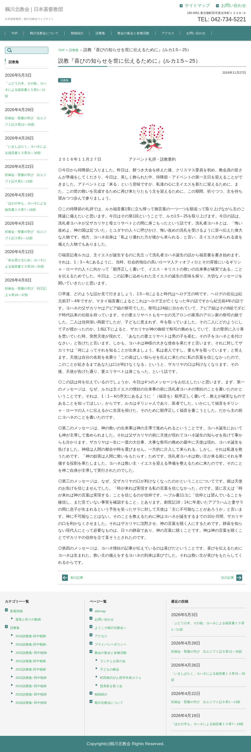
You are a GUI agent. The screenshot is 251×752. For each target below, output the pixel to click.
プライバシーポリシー (110, 644)
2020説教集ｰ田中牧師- (31, 653)
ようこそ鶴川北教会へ (110, 628)
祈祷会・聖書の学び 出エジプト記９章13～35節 (206, 651)
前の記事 (76, 577)
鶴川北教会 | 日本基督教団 (34, 9)
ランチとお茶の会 (113, 661)
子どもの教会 (109, 669)
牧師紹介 (77, 33)
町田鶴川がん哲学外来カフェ (120, 678)
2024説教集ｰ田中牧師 (31, 686)
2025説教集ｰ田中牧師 (31, 694)
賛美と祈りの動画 (28, 619)
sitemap (100, 611)
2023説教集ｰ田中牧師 (31, 678)
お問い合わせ (195, 33)
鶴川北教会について (44, 33)
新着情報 (16, 611)
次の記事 (227, 577)
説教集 (100, 33)
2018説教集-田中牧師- (31, 636)
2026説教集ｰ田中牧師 (31, 703)
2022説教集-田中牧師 (30, 669)
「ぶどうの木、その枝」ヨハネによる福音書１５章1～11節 (25, 90)
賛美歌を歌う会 (111, 686)
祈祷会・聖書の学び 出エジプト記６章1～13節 (205, 702)
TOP (14, 33)
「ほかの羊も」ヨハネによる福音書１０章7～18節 (207, 724)
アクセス (168, 33)
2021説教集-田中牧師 (30, 661)
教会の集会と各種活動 (133, 33)
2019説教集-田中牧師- (31, 644)
